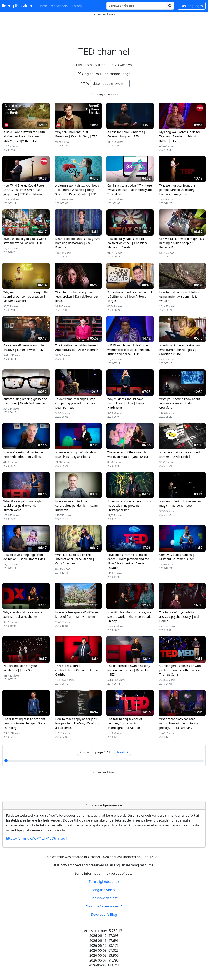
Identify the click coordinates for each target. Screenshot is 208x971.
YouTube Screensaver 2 (104, 906)
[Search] (136, 6)
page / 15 (103, 752)
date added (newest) (108, 83)
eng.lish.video (17, 5)
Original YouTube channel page (104, 74)
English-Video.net (104, 898)
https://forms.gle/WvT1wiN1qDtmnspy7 (37, 838)
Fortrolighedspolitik (104, 881)
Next (122, 752)
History (76, 5)
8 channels (59, 5)
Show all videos (106, 95)
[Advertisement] (104, 25)
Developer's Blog (104, 914)
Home (43, 5)
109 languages (191, 5)
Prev (85, 752)
